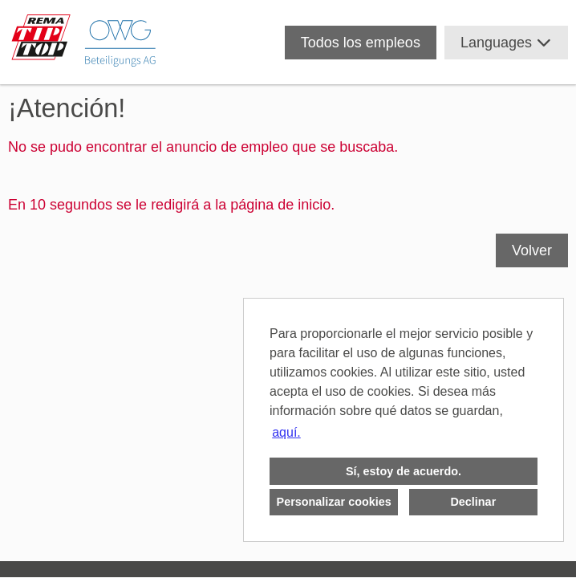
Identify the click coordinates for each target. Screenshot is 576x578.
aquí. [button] (286, 432)
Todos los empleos (360, 43)
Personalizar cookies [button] (334, 501)
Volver (532, 250)
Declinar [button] (473, 501)
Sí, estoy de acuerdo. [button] (403, 471)
